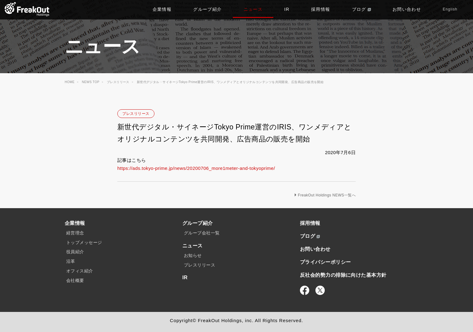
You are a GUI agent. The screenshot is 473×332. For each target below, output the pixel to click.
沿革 (70, 261)
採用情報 (320, 9)
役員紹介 (75, 251)
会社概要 (75, 280)
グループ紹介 (207, 9)
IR (286, 9)
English (450, 9)
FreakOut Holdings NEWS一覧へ (327, 195)
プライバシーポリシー (325, 262)
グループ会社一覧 (202, 232)
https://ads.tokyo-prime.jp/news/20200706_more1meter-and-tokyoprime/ (196, 168)
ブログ (361, 9)
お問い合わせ (407, 9)
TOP (27, 9)
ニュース (253, 9)
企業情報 (162, 9)
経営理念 (75, 232)
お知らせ (193, 255)
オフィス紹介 (79, 270)
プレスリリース (135, 113)
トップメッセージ (84, 242)
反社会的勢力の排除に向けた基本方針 (343, 275)
